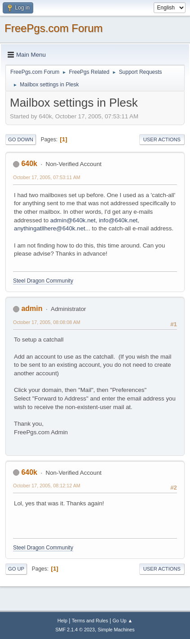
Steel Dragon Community (43, 281)
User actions (162, 139)
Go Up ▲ (122, 620)
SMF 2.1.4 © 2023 (75, 629)
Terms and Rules (90, 620)
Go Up (16, 569)
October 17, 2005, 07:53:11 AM (46, 177)
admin (31, 308)
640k (29, 163)
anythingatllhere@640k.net (49, 228)
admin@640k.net (73, 220)
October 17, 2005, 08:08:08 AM (46, 322)
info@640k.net (118, 220)
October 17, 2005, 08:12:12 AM (46, 485)
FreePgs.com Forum (53, 28)
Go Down (20, 139)
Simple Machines (116, 629)
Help (62, 620)
